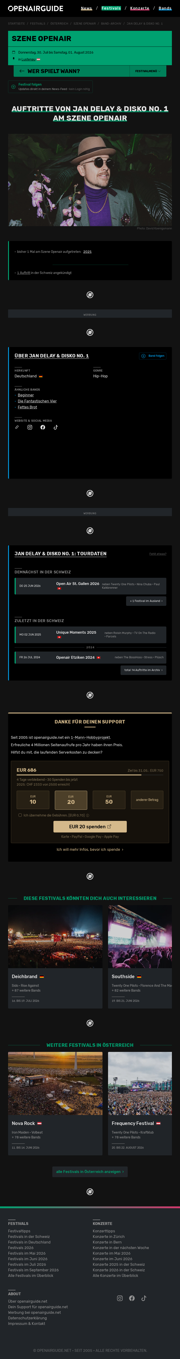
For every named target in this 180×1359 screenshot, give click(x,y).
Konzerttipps (104, 1230)
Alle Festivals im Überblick (30, 1274)
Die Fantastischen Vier (37, 401)
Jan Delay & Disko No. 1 (145, 23)
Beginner (26, 395)
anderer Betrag (147, 800)
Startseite (16, 23)
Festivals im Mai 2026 (27, 1252)
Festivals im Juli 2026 (27, 1263)
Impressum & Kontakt (26, 1322)
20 (71, 800)
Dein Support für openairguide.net (38, 1306)
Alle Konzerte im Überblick (115, 1274)
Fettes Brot (27, 407)
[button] (148, 71)
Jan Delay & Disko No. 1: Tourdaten (61, 553)
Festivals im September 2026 (33, 1269)
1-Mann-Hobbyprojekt (90, 737)
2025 (87, 251)
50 (109, 800)
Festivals (37, 23)
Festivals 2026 (21, 1247)
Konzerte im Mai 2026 (111, 1252)
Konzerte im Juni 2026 (112, 1258)
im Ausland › (146, 600)
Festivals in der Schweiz (29, 1236)
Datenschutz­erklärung (27, 1317)
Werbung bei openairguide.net (34, 1311)
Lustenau (28, 59)
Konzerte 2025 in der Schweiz (119, 1263)
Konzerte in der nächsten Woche (121, 1247)
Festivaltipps (19, 1230)
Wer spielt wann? (49, 71)
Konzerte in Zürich (109, 1236)
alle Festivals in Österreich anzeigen (88, 1171)
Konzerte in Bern (107, 1241)
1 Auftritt (23, 273)
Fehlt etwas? (157, 554)
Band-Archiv (111, 23)
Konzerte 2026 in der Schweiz (119, 1269)
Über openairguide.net (27, 1300)
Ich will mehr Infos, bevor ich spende (88, 848)
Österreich (59, 23)
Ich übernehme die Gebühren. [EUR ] (54, 814)
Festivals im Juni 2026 (27, 1258)
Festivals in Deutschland (29, 1241)
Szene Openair (85, 23)
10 (33, 800)
